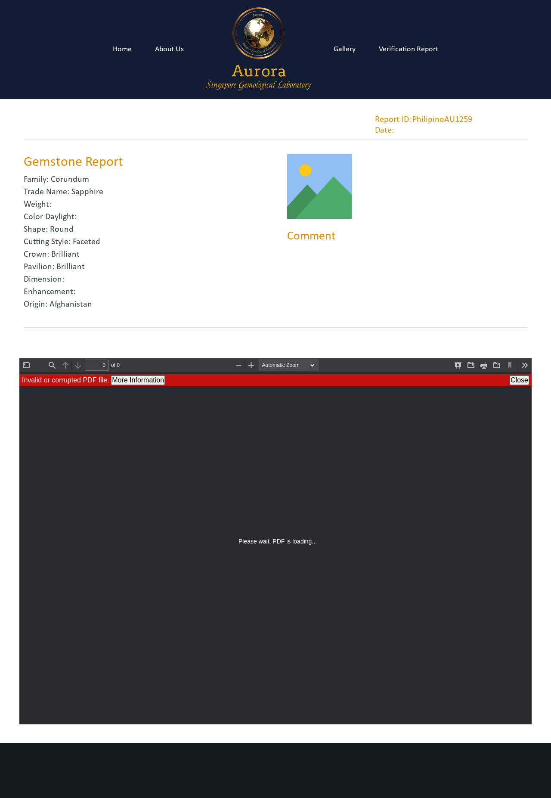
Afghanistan (71, 304)
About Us (169, 49)
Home (122, 49)
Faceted (86, 242)
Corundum (70, 179)
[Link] (259, 49)
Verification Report (408, 49)
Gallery (345, 49)
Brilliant (65, 254)
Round (62, 229)
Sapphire (87, 192)
